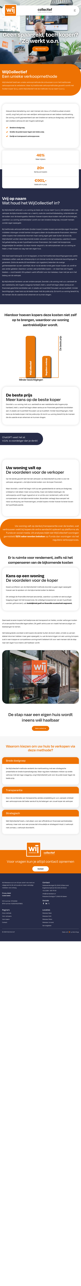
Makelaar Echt (46, 916)
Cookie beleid (6, 895)
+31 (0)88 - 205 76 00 (49, 890)
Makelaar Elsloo (47, 919)
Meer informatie (41, 49)
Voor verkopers (7, 916)
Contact (41, 869)
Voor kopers (5, 919)
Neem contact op (40, 728)
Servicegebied (46, 925)
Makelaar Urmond (48, 922)
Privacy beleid (6, 893)
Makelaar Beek (47, 913)
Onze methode (6, 913)
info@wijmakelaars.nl (49, 893)
